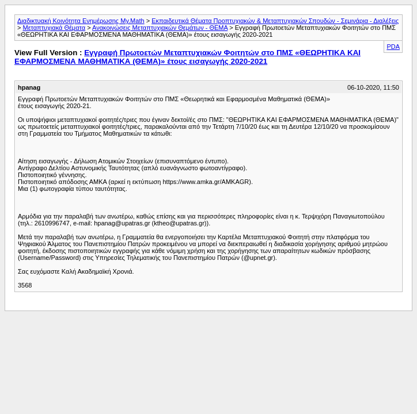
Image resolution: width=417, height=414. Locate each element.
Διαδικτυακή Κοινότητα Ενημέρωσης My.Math (81, 20)
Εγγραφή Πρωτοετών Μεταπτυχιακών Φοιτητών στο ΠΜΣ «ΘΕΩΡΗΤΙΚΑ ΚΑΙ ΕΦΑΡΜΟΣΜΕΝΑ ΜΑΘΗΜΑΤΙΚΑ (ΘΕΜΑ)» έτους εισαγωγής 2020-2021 (187, 57)
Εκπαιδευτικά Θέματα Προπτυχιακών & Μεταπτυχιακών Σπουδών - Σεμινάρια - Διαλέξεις (275, 20)
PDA (393, 46)
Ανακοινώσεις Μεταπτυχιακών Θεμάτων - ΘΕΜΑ (160, 27)
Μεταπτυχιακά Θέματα (53, 27)
